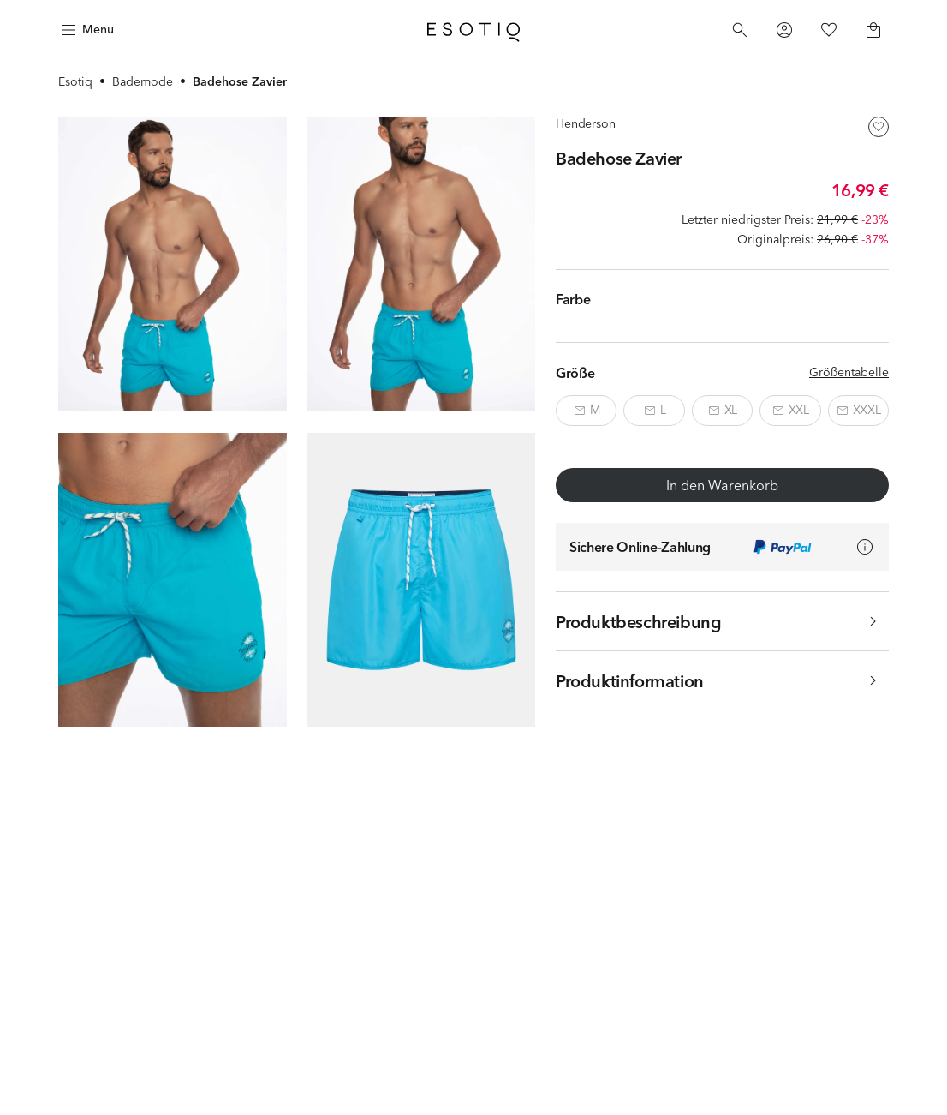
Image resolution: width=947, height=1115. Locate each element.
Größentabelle (849, 372)
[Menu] (85, 30)
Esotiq (75, 81)
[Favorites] (828, 30)
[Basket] (873, 30)
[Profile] (784, 30)
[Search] (739, 30)
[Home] (473, 30)
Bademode (142, 81)
